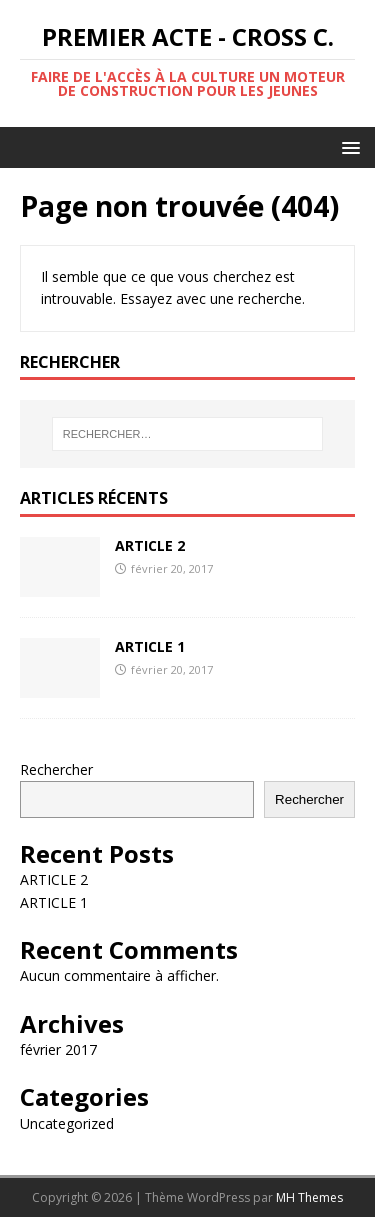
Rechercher (56, 769)
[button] (347, 146)
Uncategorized (67, 1123)
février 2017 (58, 1049)
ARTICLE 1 (150, 646)
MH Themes (309, 1197)
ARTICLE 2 (150, 545)
